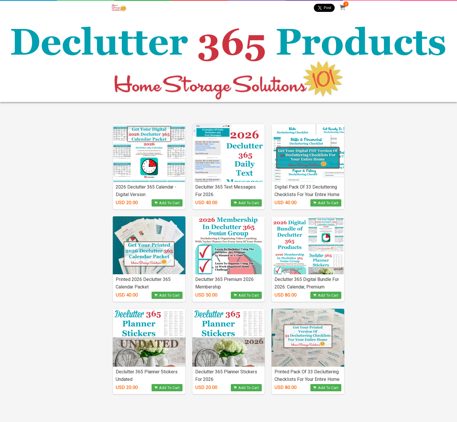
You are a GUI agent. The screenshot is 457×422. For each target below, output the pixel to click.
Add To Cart (167, 203)
